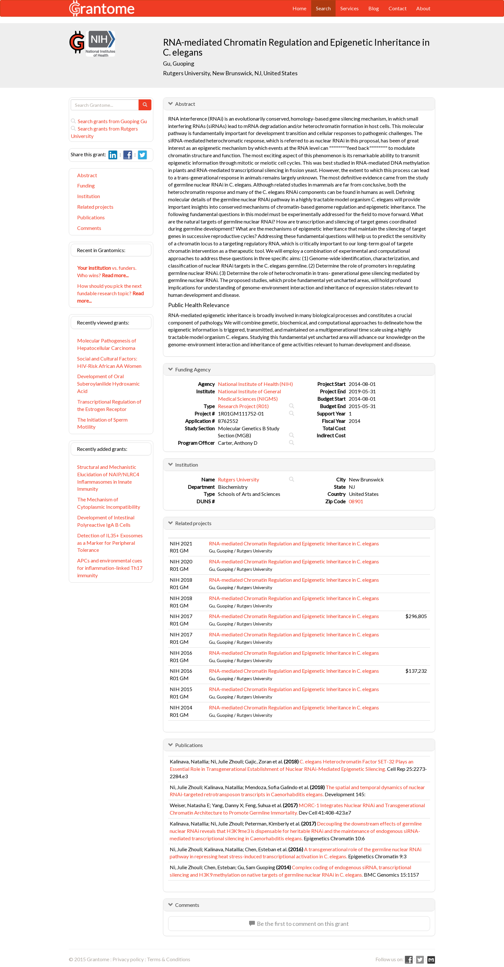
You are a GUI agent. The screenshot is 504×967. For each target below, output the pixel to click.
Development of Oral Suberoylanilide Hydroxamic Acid (108, 383)
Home (299, 8)
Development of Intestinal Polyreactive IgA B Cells (105, 521)
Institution (88, 196)
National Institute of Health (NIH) (255, 384)
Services (349, 8)
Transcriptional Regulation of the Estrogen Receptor (109, 405)
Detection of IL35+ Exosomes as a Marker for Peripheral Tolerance (110, 542)
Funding (86, 185)
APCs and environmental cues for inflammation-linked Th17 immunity (109, 567)
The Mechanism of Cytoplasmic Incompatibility (108, 503)
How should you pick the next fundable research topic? (110, 293)
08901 (356, 501)
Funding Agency (193, 369)
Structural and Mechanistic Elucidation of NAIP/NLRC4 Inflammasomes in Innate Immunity (108, 478)
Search (323, 8)
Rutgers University (238, 479)
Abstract (87, 175)
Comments (89, 228)
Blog (373, 8)
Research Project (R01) (243, 406)
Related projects (95, 207)
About (423, 8)
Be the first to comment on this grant (299, 923)
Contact (398, 8)
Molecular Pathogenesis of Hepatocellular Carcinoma (106, 344)
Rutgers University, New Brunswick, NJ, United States (230, 73)
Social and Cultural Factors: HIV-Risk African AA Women (109, 362)
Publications (91, 217)
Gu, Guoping (179, 63)
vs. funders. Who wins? (106, 271)
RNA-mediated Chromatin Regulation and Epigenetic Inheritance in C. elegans (294, 543)
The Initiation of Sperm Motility (102, 423)
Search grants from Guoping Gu (109, 121)
